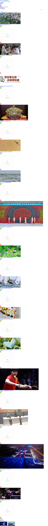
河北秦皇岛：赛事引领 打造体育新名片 (6, 288)
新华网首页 (1, 2)
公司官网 (2, 1)
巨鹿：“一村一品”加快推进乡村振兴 (5, 182)
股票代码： (5, 1)
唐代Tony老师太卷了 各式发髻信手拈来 (6, 425)
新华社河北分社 (2, 7)
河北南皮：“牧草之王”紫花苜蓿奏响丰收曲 (6, 257)
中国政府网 (1, 3)
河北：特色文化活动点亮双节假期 (5, 469)
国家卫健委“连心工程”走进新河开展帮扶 (6, 55)
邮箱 (0, 4)
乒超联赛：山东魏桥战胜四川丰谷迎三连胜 (6, 390)
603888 (8, 1)
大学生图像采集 (2, 8)
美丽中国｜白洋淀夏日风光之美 (5, 24)
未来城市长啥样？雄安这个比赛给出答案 (6, 86)
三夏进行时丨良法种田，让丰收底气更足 (6, 151)
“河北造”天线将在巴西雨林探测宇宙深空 (6, 349)
